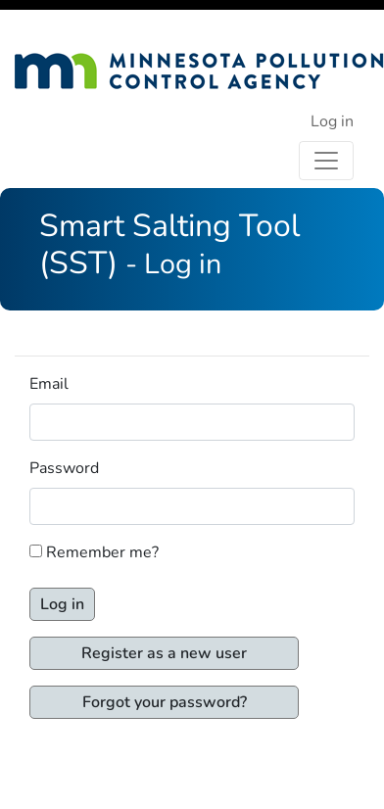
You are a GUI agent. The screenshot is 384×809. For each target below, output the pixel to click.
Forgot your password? (164, 702)
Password (64, 468)
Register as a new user (164, 653)
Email (49, 384)
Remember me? (102, 552)
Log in (332, 121)
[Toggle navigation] (326, 160)
